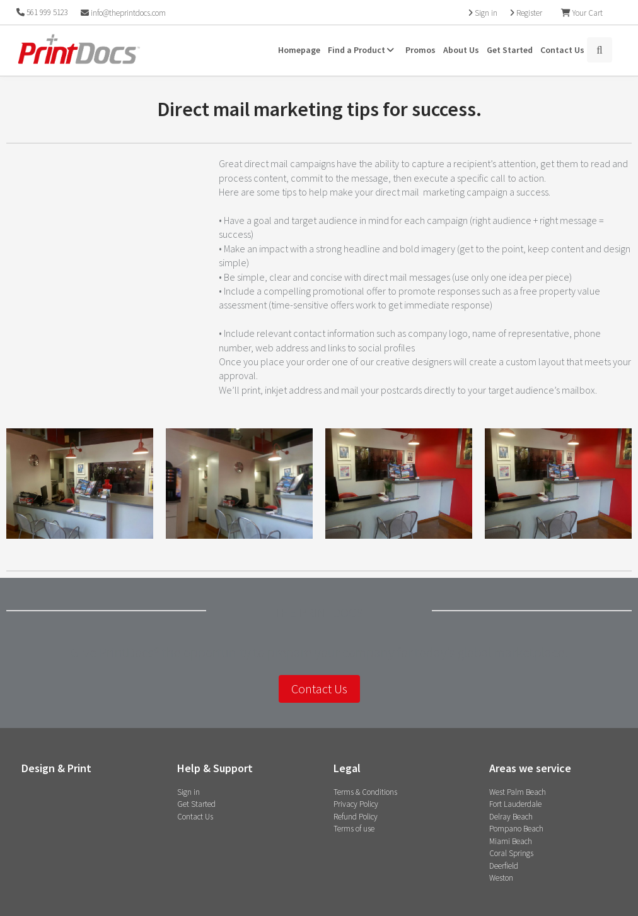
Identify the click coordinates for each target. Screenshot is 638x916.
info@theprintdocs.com (123, 13)
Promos (420, 50)
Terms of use (354, 828)
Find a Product (363, 50)
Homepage (299, 50)
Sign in (188, 792)
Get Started (510, 50)
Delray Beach (511, 816)
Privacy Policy (356, 804)
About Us (461, 50)
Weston (501, 877)
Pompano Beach (516, 828)
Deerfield (503, 865)
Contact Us (562, 50)
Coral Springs (511, 853)
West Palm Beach (517, 792)
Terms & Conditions (365, 792)
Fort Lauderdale (515, 804)
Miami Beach (510, 841)
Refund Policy (356, 816)
